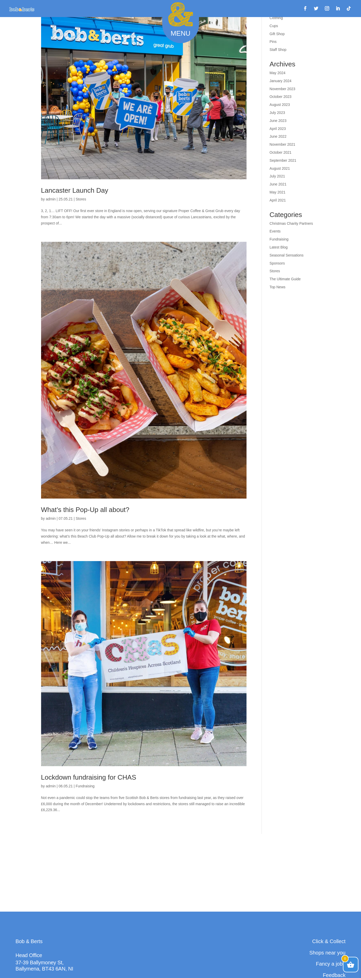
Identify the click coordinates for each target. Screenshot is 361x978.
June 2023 (278, 121)
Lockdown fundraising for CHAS (88, 777)
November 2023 (282, 89)
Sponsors (277, 263)
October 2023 (280, 97)
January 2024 (280, 81)
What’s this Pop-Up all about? (85, 510)
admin (51, 199)
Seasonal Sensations (287, 255)
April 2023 (278, 129)
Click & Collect (328, 941)
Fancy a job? (330, 964)
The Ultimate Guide (285, 279)
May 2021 (277, 192)
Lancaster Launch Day (74, 190)
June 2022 (278, 136)
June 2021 (278, 184)
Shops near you (327, 953)
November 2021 (282, 144)
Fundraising (85, 786)
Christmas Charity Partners (291, 223)
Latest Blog (279, 247)
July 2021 (277, 176)
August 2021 (280, 168)
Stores (81, 199)
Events (275, 231)
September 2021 (283, 160)
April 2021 (278, 200)
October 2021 (280, 152)
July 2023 (277, 113)
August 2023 (280, 105)
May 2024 (277, 73)
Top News (277, 287)
